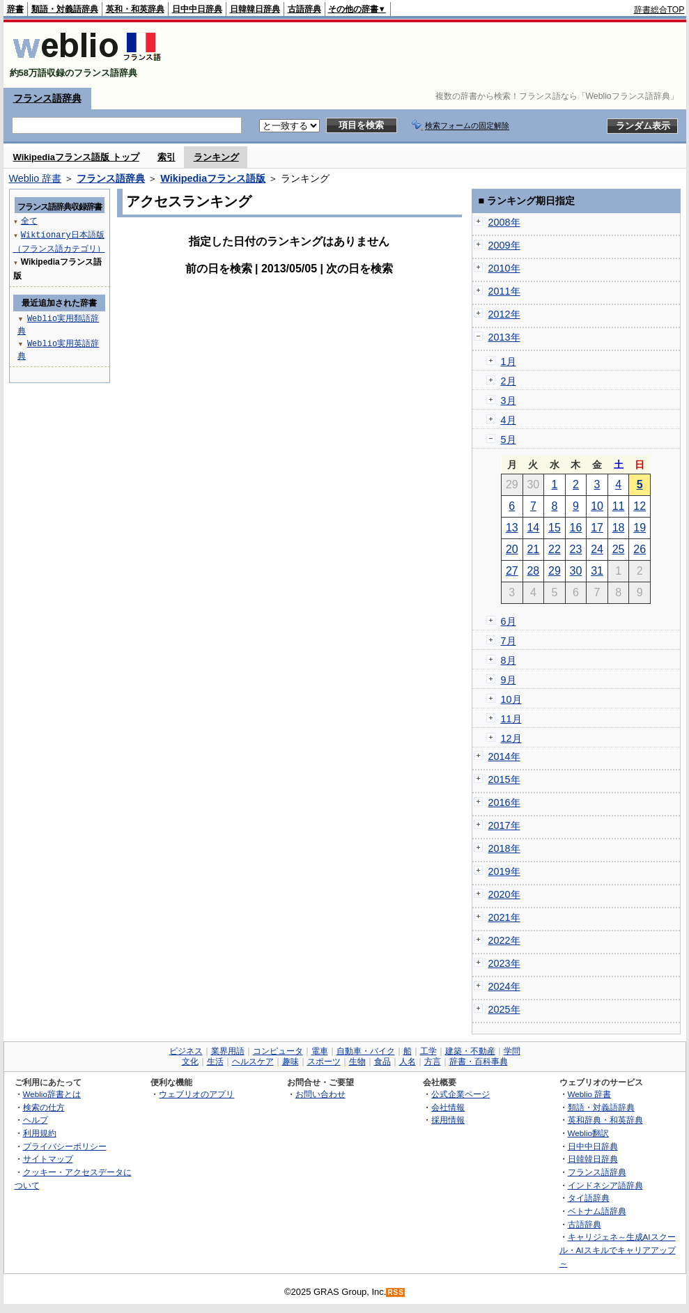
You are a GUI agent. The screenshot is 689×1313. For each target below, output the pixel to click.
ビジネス (186, 1051)
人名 (407, 1061)
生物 (357, 1061)
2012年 (504, 314)
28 (533, 571)
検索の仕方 (44, 1107)
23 (576, 549)
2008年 (504, 222)
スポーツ (324, 1061)
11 (618, 506)
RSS (395, 1292)
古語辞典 (304, 9)
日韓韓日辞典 (255, 9)
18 (618, 528)
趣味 (290, 1061)
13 (512, 528)
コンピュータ (278, 1051)
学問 (512, 1051)
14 (533, 528)
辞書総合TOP (659, 10)
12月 (511, 738)
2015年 (504, 779)
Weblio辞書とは (52, 1093)
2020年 (504, 894)
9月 (508, 679)
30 (576, 571)
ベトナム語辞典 (597, 1210)
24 (597, 549)
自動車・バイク (365, 1051)
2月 (508, 381)
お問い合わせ (320, 1093)
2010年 (504, 268)
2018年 (504, 848)
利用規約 (39, 1132)
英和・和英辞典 (135, 9)
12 (639, 506)
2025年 (504, 1009)
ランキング (216, 157)
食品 (382, 1061)
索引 (166, 157)
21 (533, 549)
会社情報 (448, 1107)
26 (639, 549)
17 (597, 528)
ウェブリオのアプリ (196, 1093)
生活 (215, 1061)
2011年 (504, 291)
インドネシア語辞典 (605, 1185)
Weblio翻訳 (588, 1132)
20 (512, 549)
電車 (319, 1051)
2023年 (504, 963)
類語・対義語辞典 (64, 9)
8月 (508, 660)
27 (512, 571)
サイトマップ (48, 1158)
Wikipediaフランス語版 (212, 178)
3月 (508, 400)
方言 (432, 1061)
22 (554, 549)
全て (29, 220)
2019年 (504, 871)
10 (597, 506)
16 (576, 528)
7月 (508, 640)
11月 (511, 718)
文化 (190, 1061)
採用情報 (448, 1119)
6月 (508, 621)
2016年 (504, 802)
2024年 (504, 986)
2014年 (504, 756)
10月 (511, 699)
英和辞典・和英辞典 (605, 1119)
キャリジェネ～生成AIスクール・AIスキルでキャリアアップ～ (617, 1249)
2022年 (504, 940)
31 (597, 571)
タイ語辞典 (589, 1197)
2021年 (504, 917)
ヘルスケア (253, 1061)
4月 (508, 420)
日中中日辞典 (197, 9)
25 (618, 549)
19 (639, 528)
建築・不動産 (470, 1051)
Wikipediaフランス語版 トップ (76, 157)
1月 (508, 361)
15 (554, 528)
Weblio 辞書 (35, 178)
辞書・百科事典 (478, 1061)
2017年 (504, 825)
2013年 (504, 337)
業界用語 (228, 1051)
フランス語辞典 (47, 98)
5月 (508, 439)
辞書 (15, 9)
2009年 (504, 245)
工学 (428, 1051)
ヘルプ (35, 1119)
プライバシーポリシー (65, 1146)
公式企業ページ (460, 1093)
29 (554, 571)
